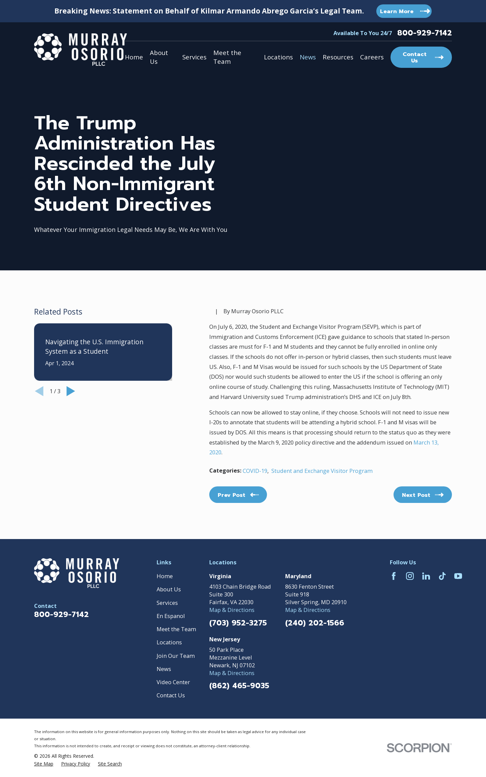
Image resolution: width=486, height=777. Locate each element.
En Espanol (171, 616)
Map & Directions (231, 610)
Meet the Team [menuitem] (227, 56)
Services (167, 603)
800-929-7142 (424, 33)
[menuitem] (43, 763)
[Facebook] (394, 576)
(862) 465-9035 (239, 686)
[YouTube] (458, 576)
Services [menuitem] (194, 57)
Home (165, 576)
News (164, 669)
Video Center (173, 682)
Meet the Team (176, 629)
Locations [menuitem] (278, 57)
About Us (169, 589)
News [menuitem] (308, 57)
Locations (169, 642)
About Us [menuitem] (159, 56)
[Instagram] (410, 576)
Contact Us (171, 695)
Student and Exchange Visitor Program (322, 471)
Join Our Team (176, 656)
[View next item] (71, 391)
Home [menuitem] (134, 57)
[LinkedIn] (426, 576)
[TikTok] (442, 576)
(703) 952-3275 (238, 623)
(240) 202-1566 (314, 623)
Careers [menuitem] (372, 57)
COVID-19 (255, 471)
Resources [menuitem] (338, 57)
